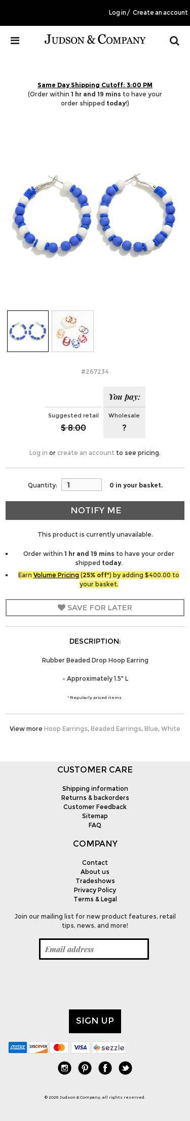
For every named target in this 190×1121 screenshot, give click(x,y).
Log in (117, 12)
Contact (95, 862)
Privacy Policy (95, 890)
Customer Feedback (95, 807)
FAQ (95, 825)
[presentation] (85, 984)
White (170, 728)
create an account (86, 453)
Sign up (95, 1020)
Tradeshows (95, 881)
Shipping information (95, 788)
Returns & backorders (95, 797)
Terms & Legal (95, 899)
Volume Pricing (56, 575)
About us (95, 871)
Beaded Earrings (116, 728)
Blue (151, 728)
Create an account (160, 12)
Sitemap (95, 816)
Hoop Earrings (66, 728)
